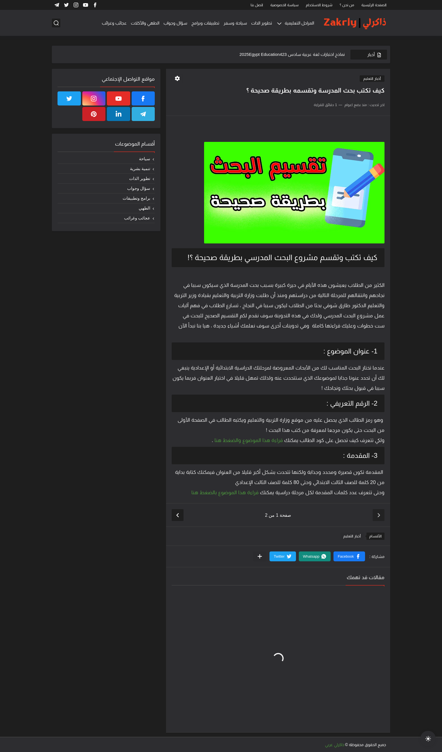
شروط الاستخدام (319, 5)
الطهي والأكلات (145, 23)
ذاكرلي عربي (334, 744)
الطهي (144, 208)
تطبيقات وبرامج (205, 23)
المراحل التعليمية (299, 23)
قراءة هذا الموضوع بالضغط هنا (224, 492)
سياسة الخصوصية (284, 5)
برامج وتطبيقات (136, 198)
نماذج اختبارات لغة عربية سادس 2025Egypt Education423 (292, 54)
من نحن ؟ (347, 5)
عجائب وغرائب (114, 23)
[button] (349, 556)
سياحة (144, 158)
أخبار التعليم (372, 78)
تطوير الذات (261, 23)
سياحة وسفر (235, 23)
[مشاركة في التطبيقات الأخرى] (260, 556)
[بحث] (56, 23)
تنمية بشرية (140, 168)
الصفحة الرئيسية (373, 5)
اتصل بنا (257, 5)
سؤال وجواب (175, 23)
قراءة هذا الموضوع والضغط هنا (248, 440)
